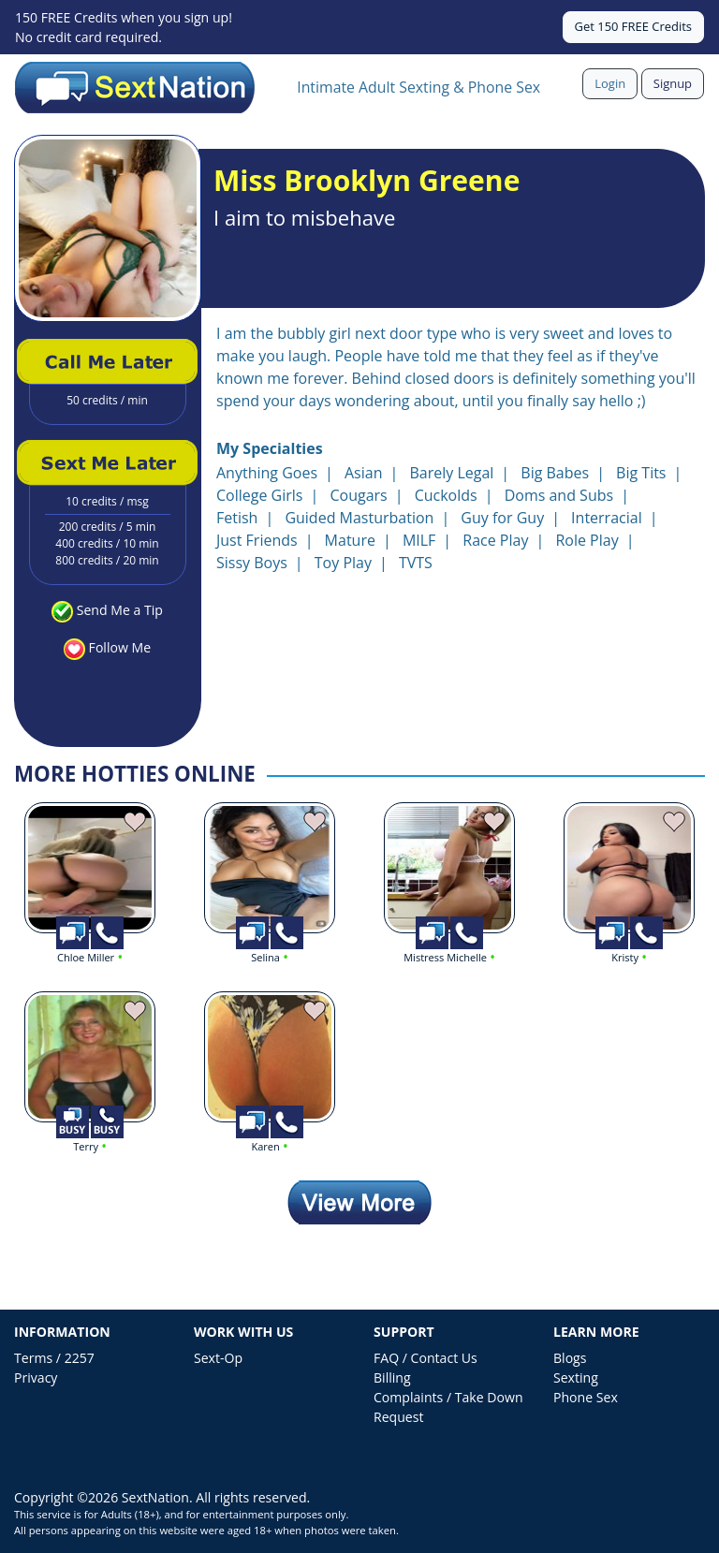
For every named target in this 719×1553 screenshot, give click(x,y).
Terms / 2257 (54, 1358)
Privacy (35, 1377)
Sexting (575, 1377)
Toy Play (343, 562)
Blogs (569, 1358)
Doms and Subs (559, 495)
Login (609, 83)
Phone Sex (585, 1397)
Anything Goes (266, 472)
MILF (419, 540)
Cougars (358, 495)
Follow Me (120, 647)
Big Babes (555, 472)
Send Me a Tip (120, 610)
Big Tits (641, 472)
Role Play (586, 540)
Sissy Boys (251, 562)
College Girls (259, 495)
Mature (350, 540)
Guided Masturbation (359, 517)
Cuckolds (446, 495)
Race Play (495, 540)
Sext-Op (218, 1358)
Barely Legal (451, 472)
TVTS (416, 562)
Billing (392, 1377)
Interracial (606, 517)
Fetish (236, 517)
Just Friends (257, 540)
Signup (672, 83)
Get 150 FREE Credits (633, 26)
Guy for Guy (502, 517)
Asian (363, 472)
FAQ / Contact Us (425, 1358)
